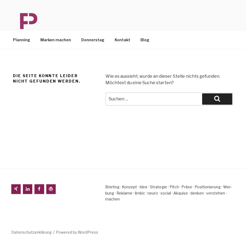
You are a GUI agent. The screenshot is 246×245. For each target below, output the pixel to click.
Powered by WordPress (77, 232)
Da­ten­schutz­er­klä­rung (31, 232)
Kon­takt (122, 40)
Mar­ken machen (55, 40)
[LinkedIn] (27, 189)
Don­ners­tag (92, 40)
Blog (144, 40)
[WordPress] (51, 189)
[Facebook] (39, 189)
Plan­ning (21, 40)
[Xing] (16, 189)
